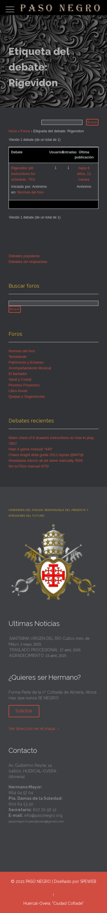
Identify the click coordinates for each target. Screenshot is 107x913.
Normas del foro (30, 192)
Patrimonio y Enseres (26, 362)
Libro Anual (18, 391)
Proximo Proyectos (24, 385)
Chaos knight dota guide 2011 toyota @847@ (46, 455)
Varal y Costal (20, 379)
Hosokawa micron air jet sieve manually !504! (46, 460)
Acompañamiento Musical (30, 368)
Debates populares (24, 256)
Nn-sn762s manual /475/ (29, 466)
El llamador (18, 374)
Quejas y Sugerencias (27, 396)
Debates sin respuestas (28, 261)
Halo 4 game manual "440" (31, 449)
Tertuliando (18, 357)
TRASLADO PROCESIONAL (33, 650)
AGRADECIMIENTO (26, 655)
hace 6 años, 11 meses (84, 174)
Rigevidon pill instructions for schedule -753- (23, 174)
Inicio (13, 131)
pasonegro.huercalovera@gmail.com (36, 821)
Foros (25, 131)
